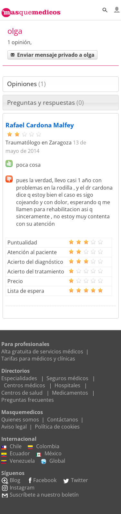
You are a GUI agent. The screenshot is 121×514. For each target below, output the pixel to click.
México (49, 453)
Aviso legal (14, 426)
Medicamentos (70, 392)
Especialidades (19, 378)
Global (53, 460)
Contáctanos (62, 419)
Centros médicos (24, 385)
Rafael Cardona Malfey (39, 125)
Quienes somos (20, 419)
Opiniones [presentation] (26, 83)
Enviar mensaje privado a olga (52, 54)
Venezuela (18, 460)
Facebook (41, 480)
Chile (11, 446)
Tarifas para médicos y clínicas (38, 358)
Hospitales (67, 385)
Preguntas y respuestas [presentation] (45, 102)
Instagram (18, 487)
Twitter (75, 480)
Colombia (43, 446)
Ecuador (15, 453)
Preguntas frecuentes (27, 399)
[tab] (61, 84)
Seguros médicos (67, 378)
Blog (10, 480)
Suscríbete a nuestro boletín (40, 494)
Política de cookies (57, 426)
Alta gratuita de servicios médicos (42, 351)
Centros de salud (22, 392)
